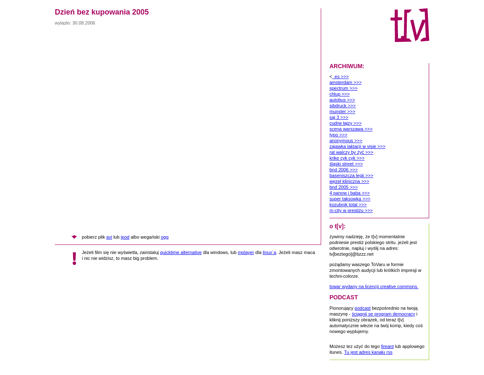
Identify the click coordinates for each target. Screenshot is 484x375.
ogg (164, 236)
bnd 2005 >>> (343, 187)
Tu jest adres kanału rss (368, 352)
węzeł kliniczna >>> (349, 181)
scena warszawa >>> (351, 128)
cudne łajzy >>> (345, 123)
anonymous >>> (345, 140)
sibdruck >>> (342, 105)
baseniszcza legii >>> (351, 175)
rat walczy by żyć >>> (351, 152)
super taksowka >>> (350, 198)
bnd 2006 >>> (343, 169)
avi (109, 236)
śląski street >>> (346, 163)
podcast (363, 308)
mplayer (246, 252)
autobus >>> (342, 99)
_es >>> (340, 76)
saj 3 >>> (339, 117)
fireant (387, 346)
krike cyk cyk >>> (347, 157)
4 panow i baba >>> (349, 192)
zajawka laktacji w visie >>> (357, 146)
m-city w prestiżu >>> (351, 210)
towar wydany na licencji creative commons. (373, 286)
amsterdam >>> (345, 82)
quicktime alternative (180, 252)
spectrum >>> (343, 88)
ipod (125, 236)
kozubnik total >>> (348, 204)
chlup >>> (339, 93)
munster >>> (342, 111)
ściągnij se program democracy (383, 313)
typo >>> (338, 134)
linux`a (269, 252)
